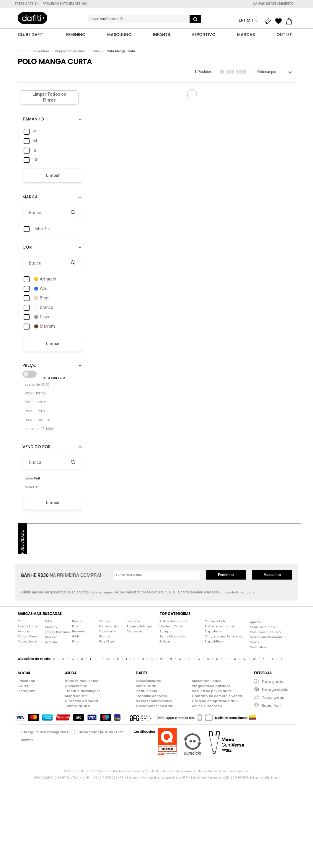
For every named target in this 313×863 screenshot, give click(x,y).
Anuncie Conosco (207, 706)
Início (22, 51)
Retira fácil (271, 705)
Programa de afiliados (211, 686)
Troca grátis (273, 697)
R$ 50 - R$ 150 (35, 393)
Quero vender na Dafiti (155, 706)
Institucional (146, 691)
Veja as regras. (102, 592)
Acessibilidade (148, 681)
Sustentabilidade (206, 681)
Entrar (246, 20)
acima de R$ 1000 (39, 429)
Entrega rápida (275, 689)
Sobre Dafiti (146, 686)
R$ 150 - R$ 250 (36, 402)
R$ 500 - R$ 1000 (37, 420)
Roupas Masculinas (70, 51)
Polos (96, 51)
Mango (51, 627)
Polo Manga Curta (121, 51)
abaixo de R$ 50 (37, 384)
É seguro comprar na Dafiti (215, 701)
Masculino (40, 51)
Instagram (26, 691)
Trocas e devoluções (82, 691)
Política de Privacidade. (236, 592)
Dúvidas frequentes (81, 681)
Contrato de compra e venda (217, 696)
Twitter (24, 686)
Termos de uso (77, 706)
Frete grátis (272, 681)
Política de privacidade (212, 691)
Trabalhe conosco (151, 696)
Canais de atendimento (273, 4)
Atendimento (76, 686)
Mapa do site (76, 696)
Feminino (226, 575)
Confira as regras (234, 771)
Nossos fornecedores (154, 701)
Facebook (26, 681)
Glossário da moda (81, 701)
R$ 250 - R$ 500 (36, 411)
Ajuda (255, 622)
